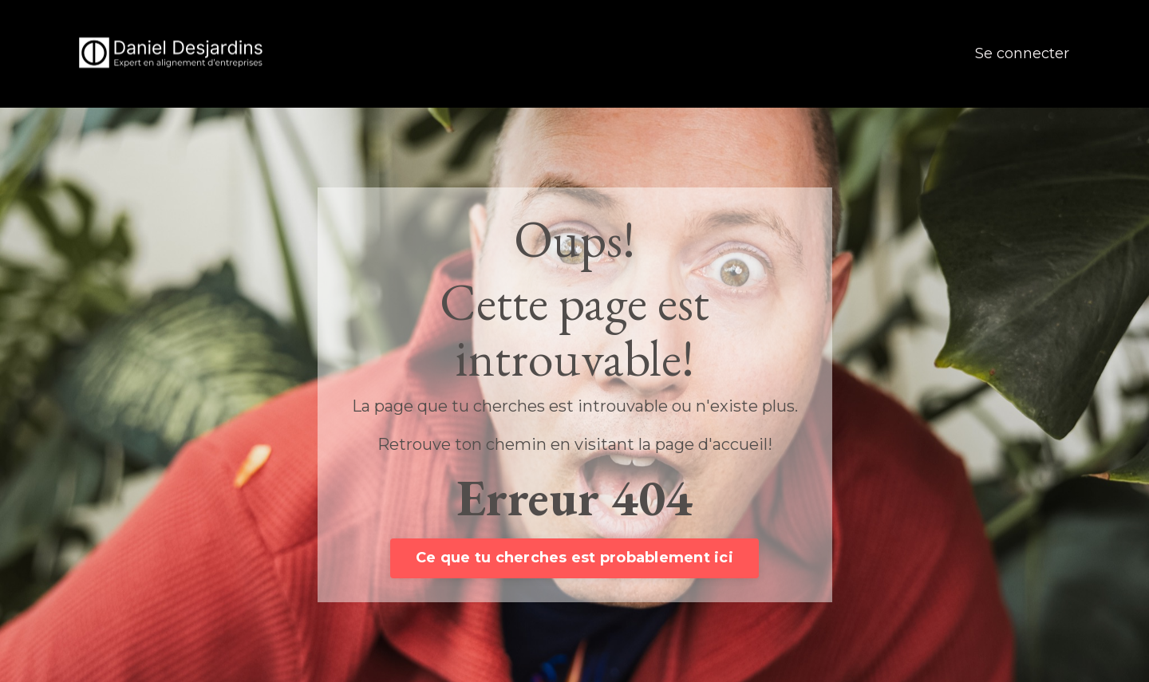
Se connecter (1022, 53)
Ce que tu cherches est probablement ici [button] (574, 557)
